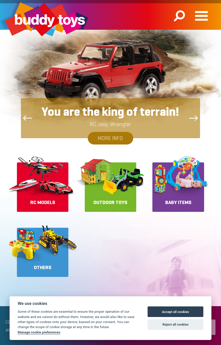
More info (110, 138)
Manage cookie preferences (39, 332)
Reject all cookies (175, 324)
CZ (8, 322)
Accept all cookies (175, 312)
